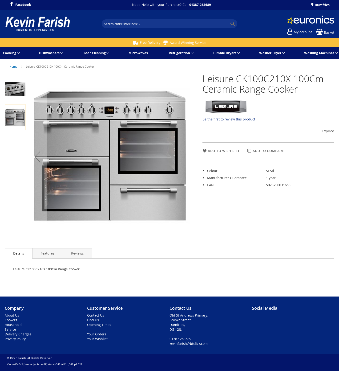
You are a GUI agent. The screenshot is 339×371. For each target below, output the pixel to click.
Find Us (93, 320)
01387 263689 (200, 4)
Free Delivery (150, 42)
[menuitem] (10, 53)
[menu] (169, 53)
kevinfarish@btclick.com (189, 343)
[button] (37, 157)
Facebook (23, 4)
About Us (12, 315)
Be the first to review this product (228, 119)
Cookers (11, 320)
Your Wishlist (97, 339)
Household (13, 324)
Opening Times (99, 324)
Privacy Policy (15, 339)
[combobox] (169, 23)
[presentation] (18, 253)
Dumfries (322, 5)
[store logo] (38, 24)
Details (18, 253)
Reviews (77, 253)
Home (13, 66)
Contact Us (95, 315)
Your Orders (96, 334)
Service (10, 329)
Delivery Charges (18, 334)
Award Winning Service (188, 42)
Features (47, 253)
